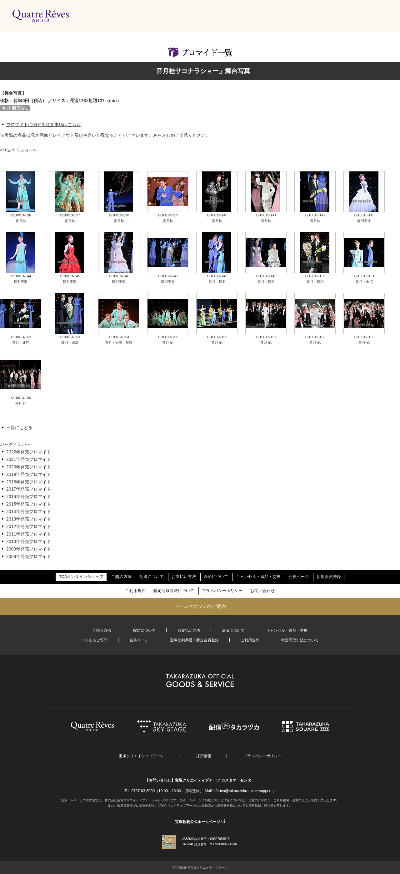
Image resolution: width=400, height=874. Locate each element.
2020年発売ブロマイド (28, 466)
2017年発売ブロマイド (28, 488)
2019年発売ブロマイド (28, 474)
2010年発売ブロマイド (28, 541)
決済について (216, 577)
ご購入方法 (121, 577)
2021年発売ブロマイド (28, 459)
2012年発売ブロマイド (28, 526)
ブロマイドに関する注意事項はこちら (43, 124)
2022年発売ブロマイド (28, 451)
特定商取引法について (173, 591)
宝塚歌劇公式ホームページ (197, 822)
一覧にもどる (19, 427)
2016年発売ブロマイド (28, 496)
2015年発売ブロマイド (28, 503)
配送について (151, 577)
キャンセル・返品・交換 (258, 577)
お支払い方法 (184, 577)
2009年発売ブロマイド (28, 548)
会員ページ (298, 577)
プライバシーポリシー (222, 591)
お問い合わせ (262, 591)
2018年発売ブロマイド (28, 481)
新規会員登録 (329, 577)
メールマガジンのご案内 (200, 606)
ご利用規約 (135, 591)
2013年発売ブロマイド (28, 518)
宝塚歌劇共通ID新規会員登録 (194, 640)
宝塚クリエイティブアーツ (141, 756)
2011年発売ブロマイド (28, 533)
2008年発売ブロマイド (28, 556)
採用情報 (203, 756)
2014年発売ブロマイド (28, 511)
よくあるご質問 (94, 640)
